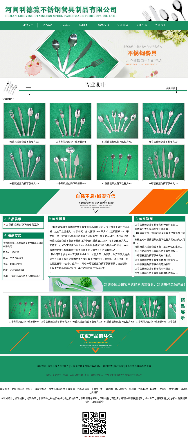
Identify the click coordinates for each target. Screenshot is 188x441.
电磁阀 (109, 389)
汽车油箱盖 (83, 389)
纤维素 (132, 389)
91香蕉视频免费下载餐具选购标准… (154, 264)
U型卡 (29, 389)
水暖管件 (43, 398)
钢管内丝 (31, 398)
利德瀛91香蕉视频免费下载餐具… (153, 229)
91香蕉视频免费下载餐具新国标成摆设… (156, 273)
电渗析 (153, 389)
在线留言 (119, 366)
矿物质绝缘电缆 (58, 398)
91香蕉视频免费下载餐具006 (71, 183)
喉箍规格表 (41, 389)
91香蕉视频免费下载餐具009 (90, 321)
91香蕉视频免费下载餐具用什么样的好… (156, 224)
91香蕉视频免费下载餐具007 (117, 183)
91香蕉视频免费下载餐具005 (24, 183)
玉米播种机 (97, 389)
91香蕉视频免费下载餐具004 (164, 141)
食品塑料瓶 (121, 389)
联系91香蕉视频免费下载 (138, 366)
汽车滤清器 (7, 398)
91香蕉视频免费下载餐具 (62, 389)
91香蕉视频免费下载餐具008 (164, 183)
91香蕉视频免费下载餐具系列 (22, 224)
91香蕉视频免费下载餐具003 (117, 141)
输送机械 (19, 398)
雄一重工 (149, 398)
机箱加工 (74, 398)
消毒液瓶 (161, 398)
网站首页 (41, 366)
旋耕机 (94, 392)
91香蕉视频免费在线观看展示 (85, 366)
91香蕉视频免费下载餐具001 (24, 141)
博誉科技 (173, 389)
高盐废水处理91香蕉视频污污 (126, 398)
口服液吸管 (98, 401)
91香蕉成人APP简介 (58, 366)
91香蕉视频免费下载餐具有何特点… (154, 268)
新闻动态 (108, 366)
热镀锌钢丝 (18, 389)
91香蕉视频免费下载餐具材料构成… (154, 255)
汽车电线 (143, 389)
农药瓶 (163, 389)
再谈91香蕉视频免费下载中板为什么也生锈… (158, 246)
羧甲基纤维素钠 (89, 398)
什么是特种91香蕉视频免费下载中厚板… (156, 251)
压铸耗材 (104, 398)
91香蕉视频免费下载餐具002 (71, 141)
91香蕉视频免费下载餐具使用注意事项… (156, 260)
